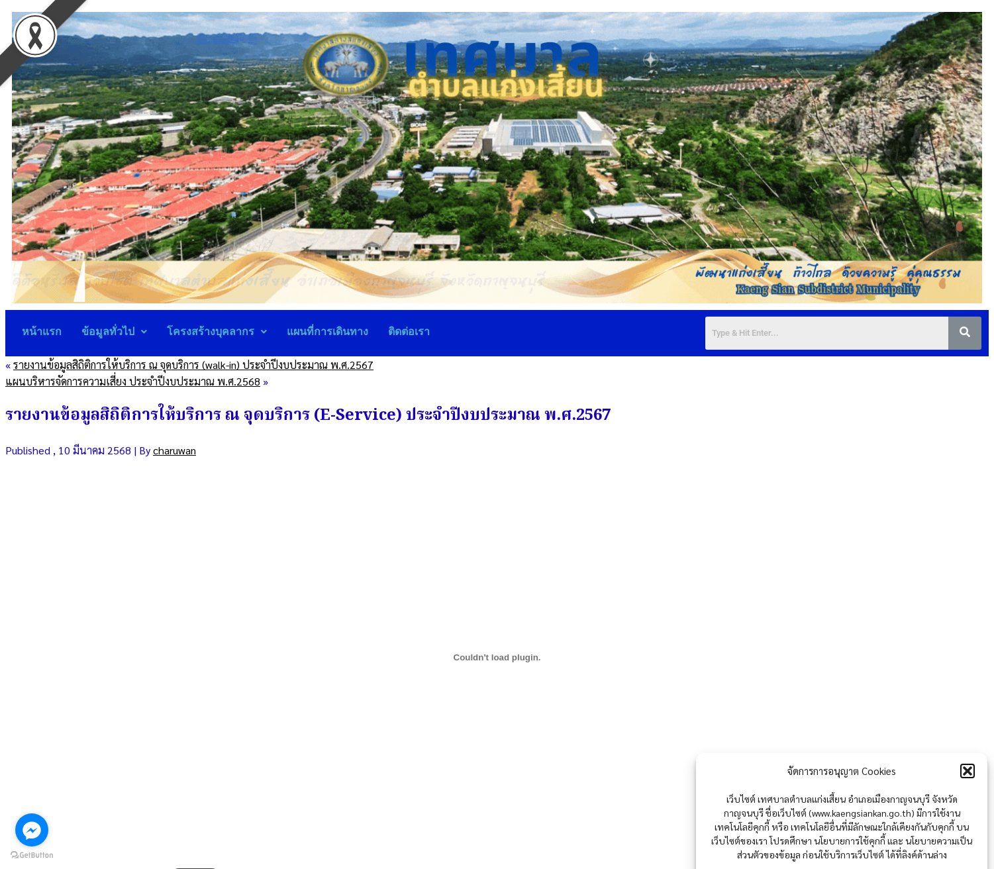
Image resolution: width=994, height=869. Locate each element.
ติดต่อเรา (409, 331)
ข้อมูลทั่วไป (114, 331)
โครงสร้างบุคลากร (217, 331)
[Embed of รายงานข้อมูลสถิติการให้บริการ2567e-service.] (497, 657)
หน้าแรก (42, 331)
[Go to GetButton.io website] (32, 855)
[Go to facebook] (31, 829)
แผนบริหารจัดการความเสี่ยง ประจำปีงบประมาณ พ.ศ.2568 (132, 381)
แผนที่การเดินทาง (327, 331)
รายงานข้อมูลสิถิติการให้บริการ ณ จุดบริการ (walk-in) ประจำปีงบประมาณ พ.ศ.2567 (193, 365)
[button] (967, 799)
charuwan (174, 450)
